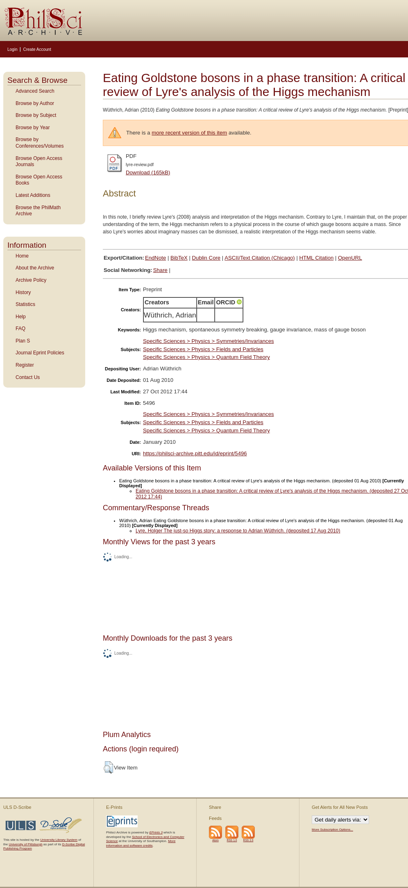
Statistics (25, 304)
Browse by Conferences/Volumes (39, 143)
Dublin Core (206, 258)
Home (22, 256)
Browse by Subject (36, 115)
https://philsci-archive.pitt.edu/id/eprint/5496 (195, 453)
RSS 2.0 (248, 840)
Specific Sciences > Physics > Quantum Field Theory (206, 357)
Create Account (37, 49)
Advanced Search (35, 91)
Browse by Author (35, 103)
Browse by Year (33, 127)
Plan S (23, 341)
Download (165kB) (148, 172)
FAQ (20, 328)
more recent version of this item (189, 133)
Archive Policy (31, 280)
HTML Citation (316, 258)
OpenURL (350, 258)
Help (21, 317)
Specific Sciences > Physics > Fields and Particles (203, 349)
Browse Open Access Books (39, 180)
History (23, 292)
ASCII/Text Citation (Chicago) (259, 258)
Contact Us (28, 377)
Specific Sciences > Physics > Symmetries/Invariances (208, 341)
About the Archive (35, 268)
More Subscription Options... (332, 829)
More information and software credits (140, 843)
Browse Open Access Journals (39, 161)
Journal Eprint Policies (40, 353)
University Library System (58, 840)
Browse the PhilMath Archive (38, 211)
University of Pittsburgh (25, 844)
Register (25, 365)
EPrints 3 (155, 832)
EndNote (155, 258)
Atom (215, 840)
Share (160, 270)
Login (12, 49)
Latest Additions (33, 195)
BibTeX (179, 258)
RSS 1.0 (232, 840)
